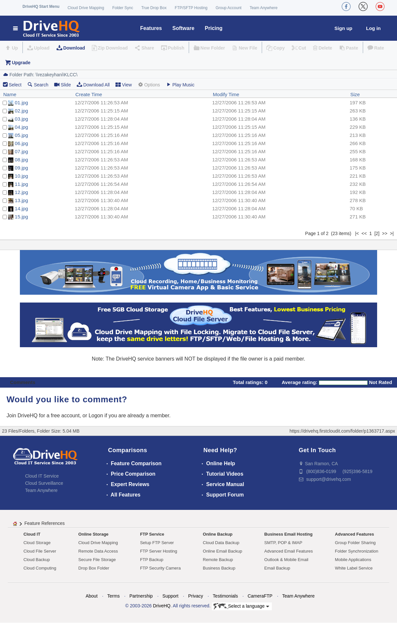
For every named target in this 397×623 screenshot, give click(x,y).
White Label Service (354, 568)
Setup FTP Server (157, 542)
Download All (93, 85)
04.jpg (21, 127)
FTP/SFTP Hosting (191, 8)
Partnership (141, 596)
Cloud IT (31, 534)
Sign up (343, 28)
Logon (96, 415)
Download (74, 48)
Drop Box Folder (93, 568)
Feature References (44, 523)
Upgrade (21, 62)
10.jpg (21, 176)
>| (392, 233)
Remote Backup (218, 559)
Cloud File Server (39, 551)
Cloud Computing (39, 568)
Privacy (195, 596)
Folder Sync (122, 8)
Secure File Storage (97, 559)
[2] (377, 233)
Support (170, 596)
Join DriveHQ (23, 415)
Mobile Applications (353, 559)
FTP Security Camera (160, 568)
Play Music (180, 85)
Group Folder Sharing (355, 542)
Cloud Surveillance (44, 483)
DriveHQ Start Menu (40, 6)
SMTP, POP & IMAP (283, 542)
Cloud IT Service (42, 476)
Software (183, 28)
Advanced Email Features (288, 551)
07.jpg (21, 151)
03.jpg (21, 119)
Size (355, 94)
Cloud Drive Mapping (85, 8)
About (92, 596)
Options (149, 85)
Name (9, 94)
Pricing (213, 28)
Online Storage (93, 534)
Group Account (229, 8)
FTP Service (152, 534)
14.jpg (21, 208)
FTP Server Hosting (158, 551)
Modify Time (226, 94)
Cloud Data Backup (221, 542)
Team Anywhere (263, 8)
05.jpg (21, 135)
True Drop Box (154, 8)
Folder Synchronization (356, 551)
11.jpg (21, 184)
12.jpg (21, 192)
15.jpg (21, 216)
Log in (373, 28)
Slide (62, 85)
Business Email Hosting (288, 534)
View (123, 85)
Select (15, 84)
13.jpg (21, 200)
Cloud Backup (36, 559)
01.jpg (21, 102)
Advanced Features (354, 534)
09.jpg (21, 168)
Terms (113, 596)
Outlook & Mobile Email (286, 559)
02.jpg (21, 110)
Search (37, 85)
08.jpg (21, 159)
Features (151, 28)
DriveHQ (161, 605)
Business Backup (219, 568)
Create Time (88, 94)
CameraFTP (260, 596)
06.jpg (21, 143)
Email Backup (277, 568)
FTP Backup (151, 559)
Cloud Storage (37, 542)
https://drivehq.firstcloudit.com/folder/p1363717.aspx (342, 431)
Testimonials (225, 596)
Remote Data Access (98, 551)
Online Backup (217, 534)
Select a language (241, 606)
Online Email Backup (222, 551)
